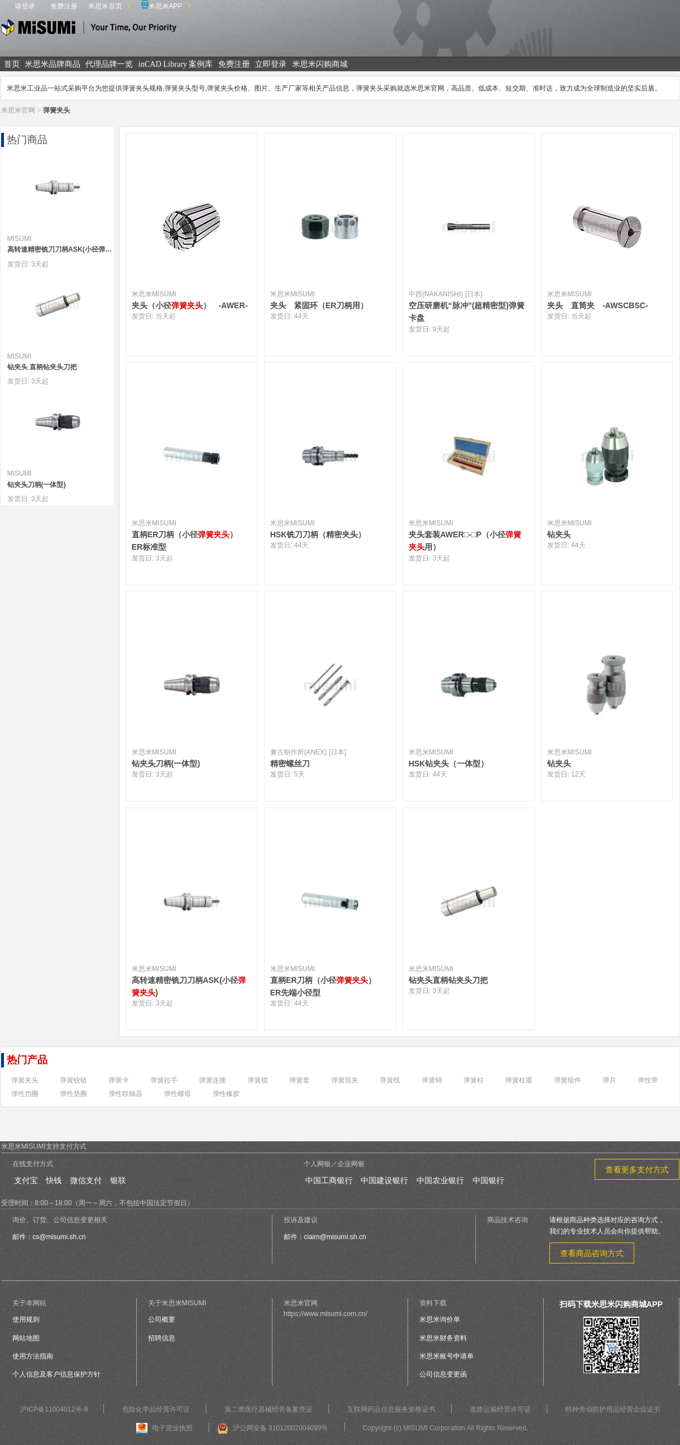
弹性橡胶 (226, 1094)
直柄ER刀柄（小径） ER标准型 (188, 540)
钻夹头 (563, 534)
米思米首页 (105, 6)
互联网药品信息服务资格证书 (391, 1409)
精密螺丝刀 (290, 763)
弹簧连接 (212, 1080)
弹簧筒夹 (344, 1080)
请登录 (25, 6)
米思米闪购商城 (320, 64)
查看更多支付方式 (637, 1169)
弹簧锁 (258, 1080)
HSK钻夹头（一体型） (453, 763)
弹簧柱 (474, 1080)
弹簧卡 (119, 1080)
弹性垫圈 (73, 1094)
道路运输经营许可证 (500, 1409)
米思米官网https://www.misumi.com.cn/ (325, 1308)
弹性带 (648, 1080)
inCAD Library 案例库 (175, 64)
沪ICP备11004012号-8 (54, 1409)
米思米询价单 (439, 1319)
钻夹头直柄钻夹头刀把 (448, 980)
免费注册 (63, 6)
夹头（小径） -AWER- (190, 305)
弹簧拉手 (163, 1080)
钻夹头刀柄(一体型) (166, 763)
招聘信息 (161, 1338)
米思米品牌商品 (52, 64)
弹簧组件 (567, 1080)
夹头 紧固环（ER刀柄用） (319, 305)
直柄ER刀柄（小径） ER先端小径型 (327, 986)
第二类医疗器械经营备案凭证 (268, 1409)
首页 (12, 64)
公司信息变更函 (443, 1374)
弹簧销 (432, 1080)
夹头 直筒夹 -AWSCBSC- (597, 305)
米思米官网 (18, 110)
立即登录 (271, 64)
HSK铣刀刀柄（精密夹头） (322, 534)
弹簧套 (299, 1080)
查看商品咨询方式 (591, 1253)
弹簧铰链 (73, 1080)
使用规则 (26, 1319)
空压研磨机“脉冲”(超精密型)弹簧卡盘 (467, 311)
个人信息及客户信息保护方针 (56, 1374)
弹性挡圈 (24, 1094)
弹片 (609, 1080)
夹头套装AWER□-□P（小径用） (465, 540)
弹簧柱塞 (518, 1080)
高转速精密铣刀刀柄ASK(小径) (189, 986)
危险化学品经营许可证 (156, 1409)
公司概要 (161, 1319)
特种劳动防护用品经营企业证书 (612, 1409)
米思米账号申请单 (446, 1356)
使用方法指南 (32, 1356)
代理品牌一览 (109, 64)
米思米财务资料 (443, 1338)
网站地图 (26, 1338)
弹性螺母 (177, 1094)
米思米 (88, 29)
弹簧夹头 (24, 1080)
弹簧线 (390, 1080)
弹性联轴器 (125, 1094)
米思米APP (162, 5)
